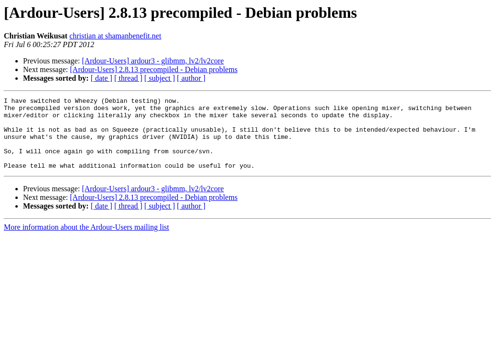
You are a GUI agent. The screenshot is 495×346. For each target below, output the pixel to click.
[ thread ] (128, 78)
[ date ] (101, 78)
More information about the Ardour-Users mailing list (86, 241)
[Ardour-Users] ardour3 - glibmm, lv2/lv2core (153, 61)
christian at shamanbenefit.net (115, 36)
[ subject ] (159, 78)
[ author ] (191, 78)
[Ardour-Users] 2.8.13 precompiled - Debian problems (153, 69)
